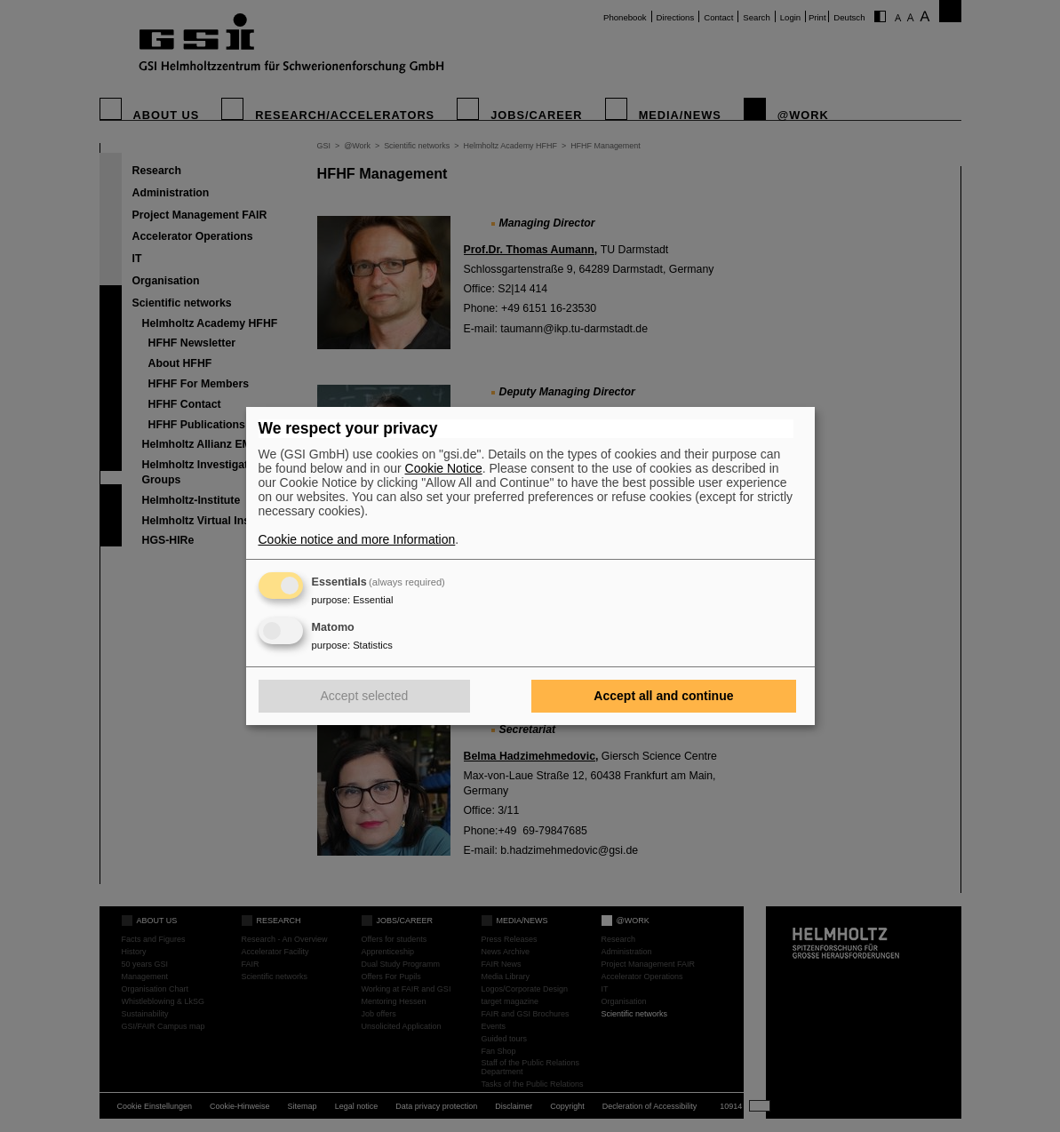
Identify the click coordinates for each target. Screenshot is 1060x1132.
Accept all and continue (663, 696)
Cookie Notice (443, 468)
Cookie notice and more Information (357, 539)
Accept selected (365, 696)
